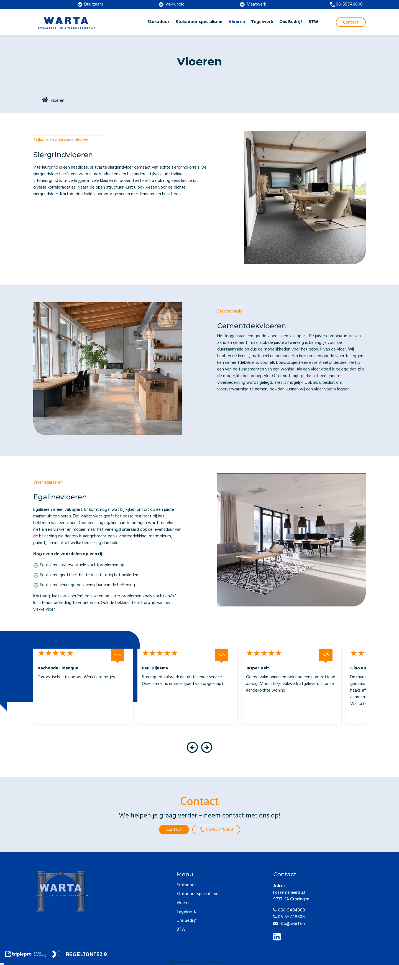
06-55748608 (289, 917)
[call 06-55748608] (346, 4)
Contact (174, 830)
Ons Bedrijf (290, 22)
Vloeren (237, 22)
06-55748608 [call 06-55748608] (216, 830)
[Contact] (351, 22)
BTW (313, 22)
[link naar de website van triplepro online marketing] (25, 955)
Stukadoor (158, 22)
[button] (192, 752)
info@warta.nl (289, 924)
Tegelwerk (262, 22)
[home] (45, 100)
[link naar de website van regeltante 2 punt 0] (80, 955)
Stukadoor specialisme (199, 22)
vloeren (57, 101)
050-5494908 (289, 910)
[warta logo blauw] (66, 22)
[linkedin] (278, 938)
